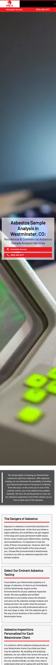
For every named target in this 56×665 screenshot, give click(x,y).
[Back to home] (10, 3)
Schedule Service (14, 10)
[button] (55, 3)
